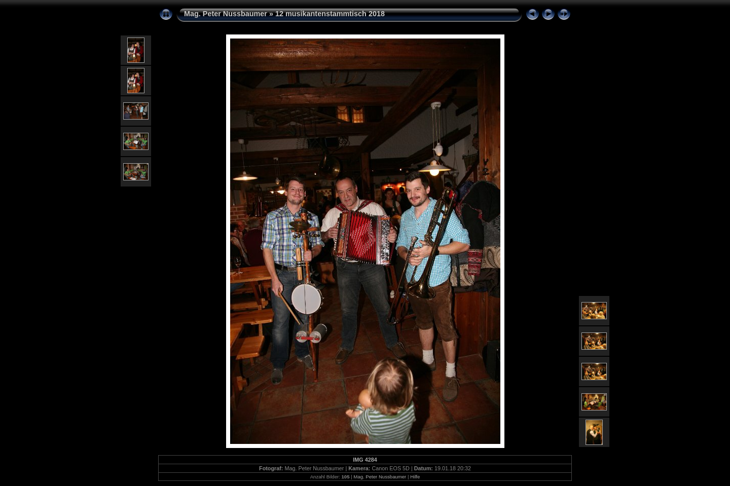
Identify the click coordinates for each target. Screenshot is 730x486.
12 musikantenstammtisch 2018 (330, 14)
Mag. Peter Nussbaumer (225, 14)
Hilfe (415, 476)
